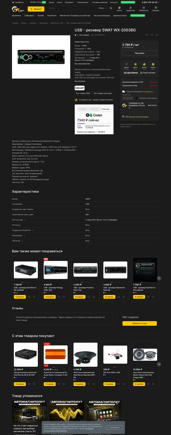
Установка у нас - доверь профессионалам (96, 100)
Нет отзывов (84, 35)
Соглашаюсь (114, 427)
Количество (126, 95)
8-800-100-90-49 (149, 2)
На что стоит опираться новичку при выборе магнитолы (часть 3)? (26, 428)
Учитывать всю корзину (146, 98)
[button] (159, 278)
